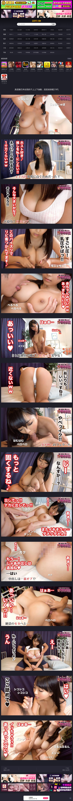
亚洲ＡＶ (11, 34)
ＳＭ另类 (68, 34)
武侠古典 (36, 48)
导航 (4, 52)
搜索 (53, 24)
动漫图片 (36, 43)
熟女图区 (60, 43)
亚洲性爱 (11, 39)
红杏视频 (44, 52)
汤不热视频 (36, 52)
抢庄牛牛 (68, 30)
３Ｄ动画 (36, 34)
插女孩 (11, 52)
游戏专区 (36, 30)
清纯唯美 (52, 43)
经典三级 (52, 39)
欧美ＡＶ (28, 34)
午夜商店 (20, 52)
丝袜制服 (52, 34)
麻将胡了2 (44, 30)
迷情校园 (44, 48)
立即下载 (45, 798)
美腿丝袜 (44, 43)
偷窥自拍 (11, 43)
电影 (4, 39)
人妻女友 (28, 48)
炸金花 (52, 30)
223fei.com (36, 21)
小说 (4, 48)
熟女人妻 (44, 34)
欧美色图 (28, 43)
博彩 (4, 30)
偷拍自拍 (20, 39)
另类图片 (68, 43)
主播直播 (60, 34)
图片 (4, 43)
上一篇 (11, 769)
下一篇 (62, 769)
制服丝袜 (44, 39)
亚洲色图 (20, 43)
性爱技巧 (68, 48)
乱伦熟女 (60, 39)
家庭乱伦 (20, 48)
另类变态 (68, 39)
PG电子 (11, 30)
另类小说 (52, 48)
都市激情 (11, 48)
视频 (4, 34)
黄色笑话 (60, 48)
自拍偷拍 (20, 34)
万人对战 (28, 30)
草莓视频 (28, 52)
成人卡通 (28, 39)
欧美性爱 (36, 39)
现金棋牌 (60, 30)
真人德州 (20, 30)
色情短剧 (52, 52)
